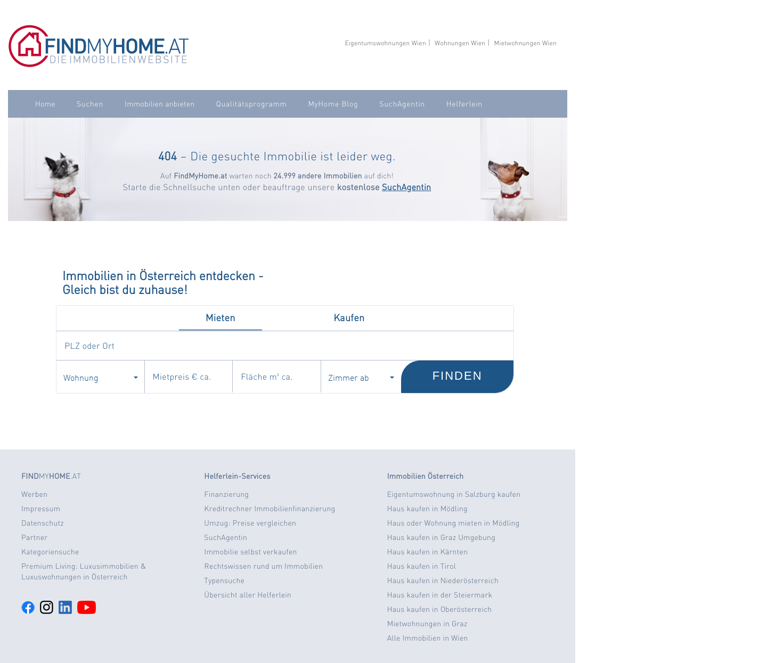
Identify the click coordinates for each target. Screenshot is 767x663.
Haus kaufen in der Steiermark (439, 595)
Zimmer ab (361, 377)
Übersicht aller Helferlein (247, 595)
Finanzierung (226, 494)
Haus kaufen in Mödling (427, 508)
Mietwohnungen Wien (525, 43)
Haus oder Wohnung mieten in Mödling (453, 523)
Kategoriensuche (50, 551)
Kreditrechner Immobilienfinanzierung (269, 508)
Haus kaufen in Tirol (421, 566)
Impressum (40, 508)
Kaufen (348, 318)
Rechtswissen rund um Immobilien (263, 566)
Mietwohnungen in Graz (427, 623)
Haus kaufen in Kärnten (427, 551)
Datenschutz (42, 523)
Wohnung (100, 377)
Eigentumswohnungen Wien (385, 43)
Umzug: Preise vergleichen (250, 523)
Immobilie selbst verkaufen (250, 551)
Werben (34, 494)
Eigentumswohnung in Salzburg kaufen (454, 494)
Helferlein (464, 104)
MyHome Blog (333, 104)
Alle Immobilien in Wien (427, 638)
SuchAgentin (402, 104)
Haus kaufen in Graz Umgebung (441, 537)
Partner (34, 537)
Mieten (220, 318)
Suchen (90, 104)
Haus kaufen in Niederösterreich (443, 580)
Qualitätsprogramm (251, 104)
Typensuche (224, 580)
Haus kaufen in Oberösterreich (439, 609)
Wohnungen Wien (460, 43)
